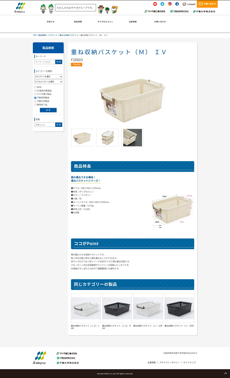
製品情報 (78, 21)
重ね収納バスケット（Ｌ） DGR (179, 325)
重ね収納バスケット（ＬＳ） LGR (85, 327)
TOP (35, 35)
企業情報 (133, 21)
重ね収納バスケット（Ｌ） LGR (147, 325)
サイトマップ (189, 362)
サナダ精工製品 (42, 93)
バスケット (53, 35)
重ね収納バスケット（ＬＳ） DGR (116, 327)
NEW (38, 87)
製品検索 (42, 35)
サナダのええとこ (105, 21)
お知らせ (51, 21)
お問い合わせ (160, 21)
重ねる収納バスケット (68, 35)
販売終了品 (40, 104)
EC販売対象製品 (43, 90)
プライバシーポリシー (169, 362)
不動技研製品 (41, 97)
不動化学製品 (41, 101)
